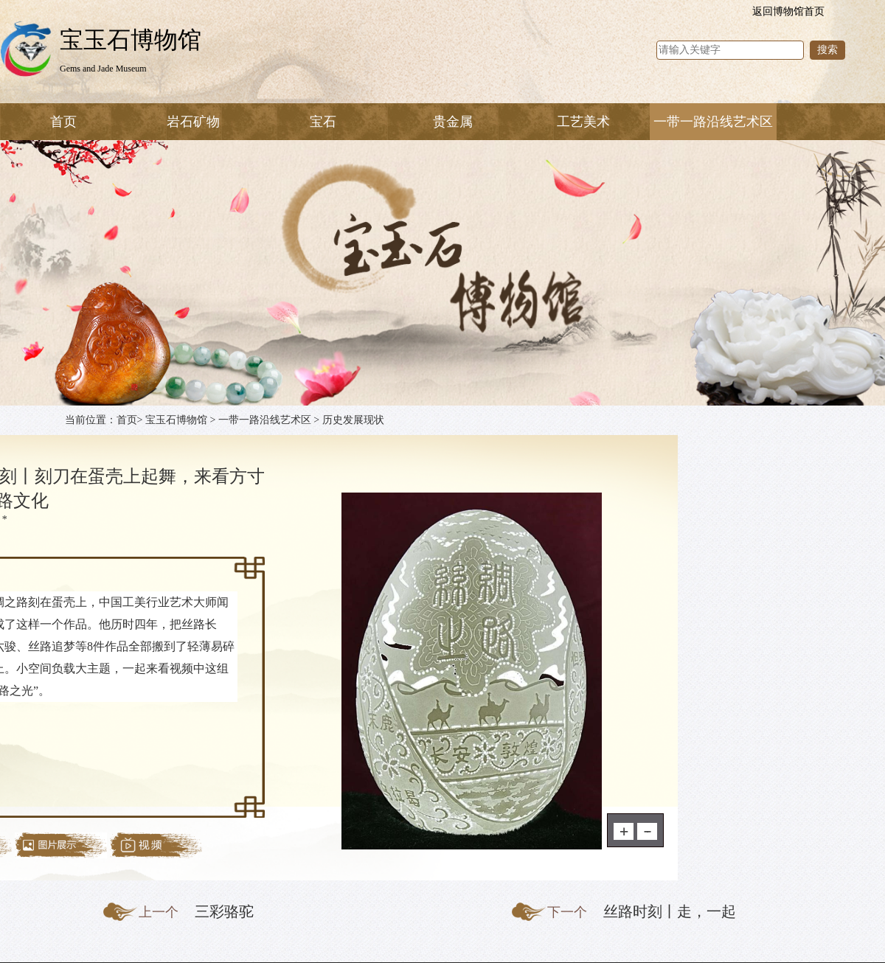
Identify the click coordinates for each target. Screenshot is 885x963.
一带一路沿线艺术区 (264, 419)
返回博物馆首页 (788, 11)
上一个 (158, 912)
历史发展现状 (353, 419)
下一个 (567, 912)
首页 (63, 121)
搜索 (827, 49)
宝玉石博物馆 (176, 419)
